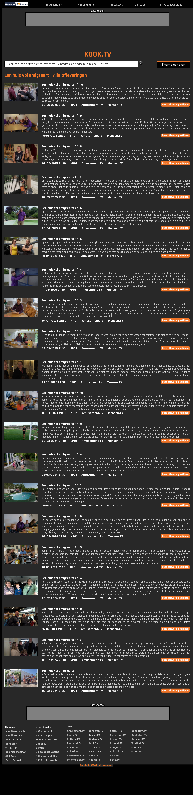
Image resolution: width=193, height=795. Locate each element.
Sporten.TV (138, 739)
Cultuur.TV (73, 739)
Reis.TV (114, 755)
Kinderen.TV (95, 739)
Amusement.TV (92, 105)
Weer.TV (136, 747)
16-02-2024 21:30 (53, 629)
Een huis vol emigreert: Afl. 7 (62, 177)
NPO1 (73, 105)
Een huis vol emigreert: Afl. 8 (62, 146)
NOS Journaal (13, 739)
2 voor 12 (41, 744)
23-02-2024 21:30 (54, 598)
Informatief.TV (76, 760)
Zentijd (40, 748)
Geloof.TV (73, 751)
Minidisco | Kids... (15, 735)
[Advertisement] (56, 19)
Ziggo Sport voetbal (48, 752)
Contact (140, 5)
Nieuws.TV (116, 739)
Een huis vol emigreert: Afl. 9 (62, 116)
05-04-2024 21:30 (54, 413)
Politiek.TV (116, 751)
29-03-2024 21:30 (54, 441)
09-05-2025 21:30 (54, 163)
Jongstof (11, 744)
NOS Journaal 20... (46, 756)
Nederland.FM (54, 5)
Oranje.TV (115, 747)
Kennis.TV (94, 735)
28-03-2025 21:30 (54, 348)
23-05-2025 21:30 (54, 105)
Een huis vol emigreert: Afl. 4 (62, 270)
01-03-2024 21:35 (53, 567)
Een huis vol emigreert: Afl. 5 (62, 239)
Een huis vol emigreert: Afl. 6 (62, 208)
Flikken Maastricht (47, 739)
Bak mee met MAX (15, 752)
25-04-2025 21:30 (54, 228)
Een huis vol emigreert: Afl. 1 (61, 362)
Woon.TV (136, 751)
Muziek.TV (94, 760)
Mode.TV (93, 755)
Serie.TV (115, 760)
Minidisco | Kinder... (16, 731)
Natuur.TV (116, 731)
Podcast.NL (116, 5)
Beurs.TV (72, 735)
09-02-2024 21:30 (54, 660)
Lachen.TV (94, 747)
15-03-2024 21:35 (53, 506)
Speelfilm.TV (139, 731)
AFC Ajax (10, 756)
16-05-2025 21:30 (53, 136)
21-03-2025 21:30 (53, 382)
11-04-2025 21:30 (53, 290)
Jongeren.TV (95, 731)
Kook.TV (93, 743)
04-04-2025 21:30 (54, 321)
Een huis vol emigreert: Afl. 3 (62, 300)
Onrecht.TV (116, 743)
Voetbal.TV (137, 743)
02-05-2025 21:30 (54, 197)
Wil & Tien (11, 748)
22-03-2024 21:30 (54, 475)
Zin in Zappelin (14, 760)
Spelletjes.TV (139, 735)
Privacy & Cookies (171, 5)
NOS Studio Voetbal (47, 760)
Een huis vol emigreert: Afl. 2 (62, 331)
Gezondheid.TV (75, 755)
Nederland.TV (86, 5)
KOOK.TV (97, 54)
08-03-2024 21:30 (54, 536)
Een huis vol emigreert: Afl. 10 (62, 85)
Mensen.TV (114, 105)
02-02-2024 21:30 (54, 691)
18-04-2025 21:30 (53, 256)
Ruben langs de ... (46, 735)
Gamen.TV (73, 747)
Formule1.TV (74, 743)
